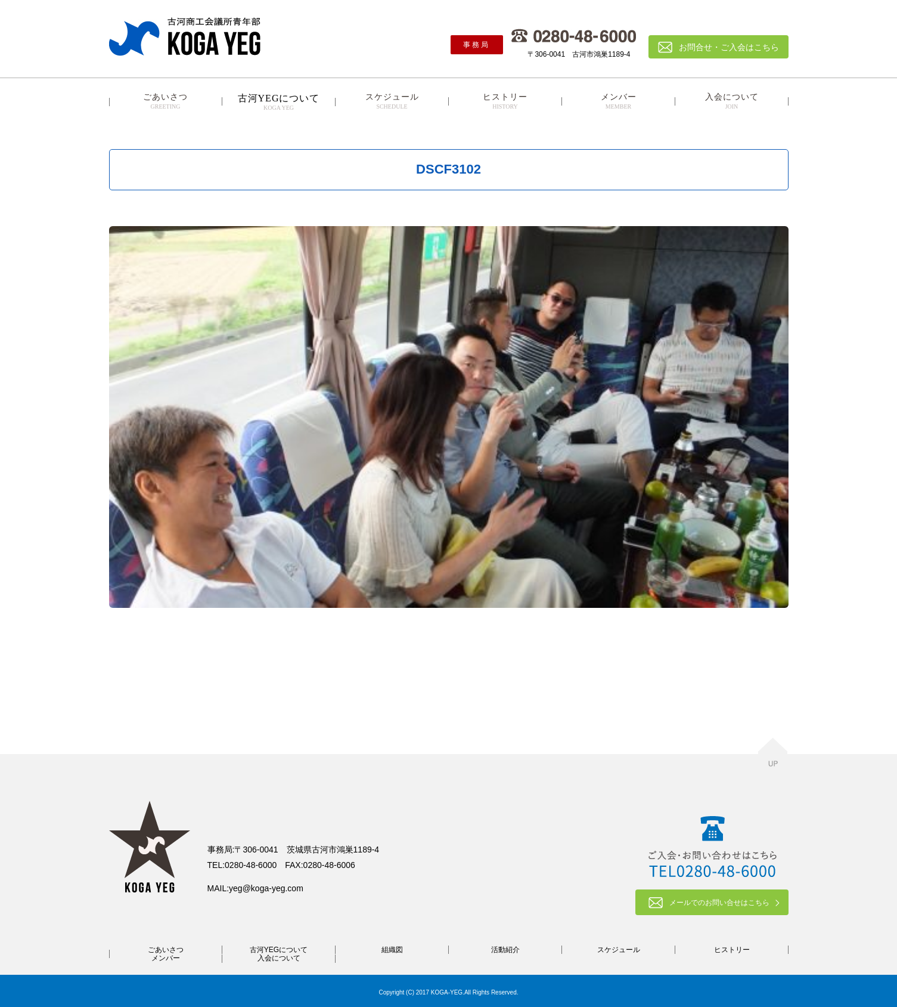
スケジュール (392, 101)
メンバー (618, 101)
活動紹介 (505, 950)
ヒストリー (505, 101)
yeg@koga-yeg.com (266, 888)
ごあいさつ (165, 101)
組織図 (392, 950)
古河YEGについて (279, 950)
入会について (732, 101)
